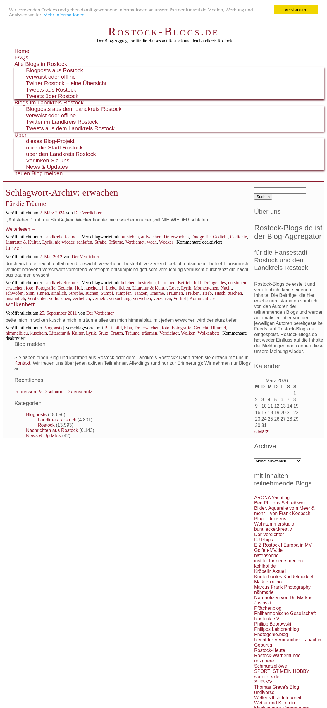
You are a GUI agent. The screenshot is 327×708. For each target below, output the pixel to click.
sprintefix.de (266, 676)
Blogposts (52, 327)
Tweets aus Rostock (51, 90)
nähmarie (264, 592)
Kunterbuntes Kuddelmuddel (283, 576)
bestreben (147, 282)
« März (261, 431)
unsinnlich (15, 298)
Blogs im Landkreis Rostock (49, 102)
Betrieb (185, 282)
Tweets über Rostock (52, 96)
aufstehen (130, 236)
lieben (124, 287)
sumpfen (124, 293)
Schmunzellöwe (270, 666)
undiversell (265, 692)
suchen (91, 293)
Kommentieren (204, 298)
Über (20, 135)
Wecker (166, 242)
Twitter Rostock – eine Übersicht (66, 83)
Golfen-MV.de (268, 550)
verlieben (81, 298)
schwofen (14, 293)
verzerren (162, 298)
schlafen (84, 242)
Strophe (75, 293)
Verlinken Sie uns (47, 160)
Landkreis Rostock (60, 236)
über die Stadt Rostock (54, 147)
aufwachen (151, 236)
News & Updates (47, 167)
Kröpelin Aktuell (270, 571)
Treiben (192, 293)
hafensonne (266, 555)
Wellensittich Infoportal (277, 697)
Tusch (220, 293)
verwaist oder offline (51, 77)
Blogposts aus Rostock (54, 70)
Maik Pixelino (268, 581)
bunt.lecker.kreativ (273, 529)
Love (174, 287)
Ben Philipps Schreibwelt (280, 502)
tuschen (235, 293)
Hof (78, 287)
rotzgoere (264, 660)
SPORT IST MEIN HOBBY (281, 671)
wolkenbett (20, 304)
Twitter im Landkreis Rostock (62, 122)
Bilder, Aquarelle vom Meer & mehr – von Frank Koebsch (284, 511)
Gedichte (238, 236)
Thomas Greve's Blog (276, 687)
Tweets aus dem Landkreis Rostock (70, 128)
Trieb (207, 293)
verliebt (99, 298)
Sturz (104, 332)
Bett (108, 327)
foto (29, 287)
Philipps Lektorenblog (276, 629)
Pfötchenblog (267, 608)
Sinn (30, 293)
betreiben (166, 282)
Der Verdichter (87, 212)
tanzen (14, 247)
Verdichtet (134, 242)
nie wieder (64, 242)
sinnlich (58, 293)
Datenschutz (79, 391)
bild (197, 282)
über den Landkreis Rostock (61, 154)
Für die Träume (26, 203)
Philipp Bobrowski (272, 623)
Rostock (46, 425)
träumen (149, 332)
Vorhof (179, 298)
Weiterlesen (21, 229)
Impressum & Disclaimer (39, 391)
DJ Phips (263, 539)
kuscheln (38, 332)
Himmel (218, 327)
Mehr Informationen (64, 15)
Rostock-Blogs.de (163, 31)
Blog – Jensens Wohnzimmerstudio (274, 521)
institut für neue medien (278, 560)
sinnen (43, 293)
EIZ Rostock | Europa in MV (283, 544)
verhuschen (59, 298)
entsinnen (237, 282)
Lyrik (47, 242)
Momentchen (206, 287)
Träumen (174, 293)
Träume (116, 242)
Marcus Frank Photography (282, 587)
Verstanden (296, 9)
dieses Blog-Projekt (50, 141)
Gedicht (220, 236)
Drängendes (215, 282)
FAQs (21, 57)
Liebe (111, 287)
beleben (128, 282)
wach (152, 242)
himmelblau (17, 332)
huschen (91, 287)
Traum (117, 332)
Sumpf (107, 293)
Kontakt (22, 363)
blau (128, 327)
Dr (166, 236)
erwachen (180, 236)
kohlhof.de (265, 566)
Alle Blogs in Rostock (40, 64)
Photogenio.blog (271, 634)
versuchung (119, 298)
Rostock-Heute (269, 650)
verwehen (142, 298)
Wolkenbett (208, 332)
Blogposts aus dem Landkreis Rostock (73, 109)
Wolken (188, 332)
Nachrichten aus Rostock (52, 430)
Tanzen (140, 293)
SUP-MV (263, 681)
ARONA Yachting (272, 497)
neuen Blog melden (38, 173)
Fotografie (201, 236)
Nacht (226, 287)
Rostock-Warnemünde (277, 655)
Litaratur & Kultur (23, 242)
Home (21, 51)
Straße (100, 242)
